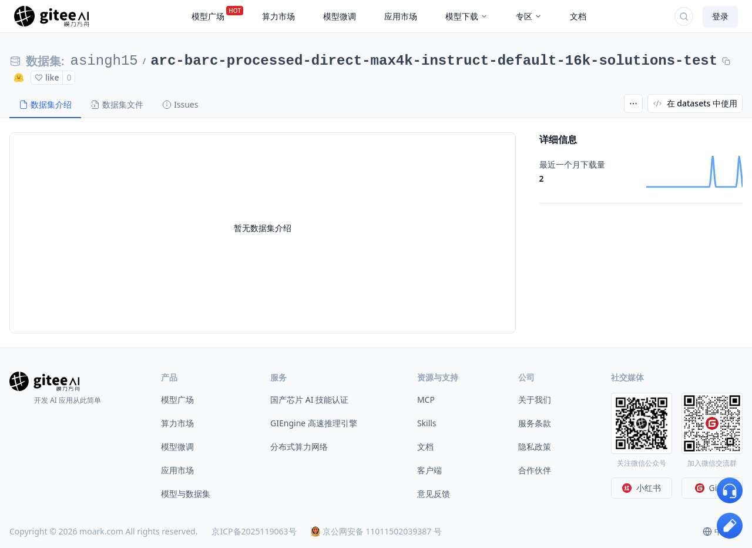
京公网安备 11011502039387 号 (376, 531)
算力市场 (177, 423)
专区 (529, 16)
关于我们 (534, 399)
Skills (427, 423)
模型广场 (177, 399)
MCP (426, 399)
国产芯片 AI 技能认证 (309, 399)
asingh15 (104, 61)
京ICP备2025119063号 (254, 531)
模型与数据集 (185, 493)
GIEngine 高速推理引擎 (313, 423)
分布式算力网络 (299, 446)
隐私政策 (534, 446)
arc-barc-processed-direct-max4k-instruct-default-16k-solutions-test (433, 61)
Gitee (712, 487)
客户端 (429, 470)
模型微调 (177, 446)
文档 (425, 446)
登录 (720, 16)
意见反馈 (433, 493)
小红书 (641, 487)
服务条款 (534, 423)
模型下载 (466, 16)
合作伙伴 (534, 470)
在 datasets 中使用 (695, 103)
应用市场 (177, 470)
